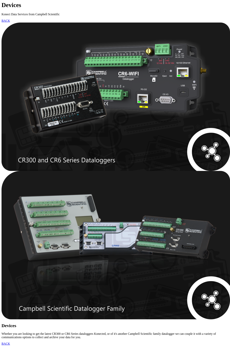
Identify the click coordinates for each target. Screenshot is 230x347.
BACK (6, 20)
